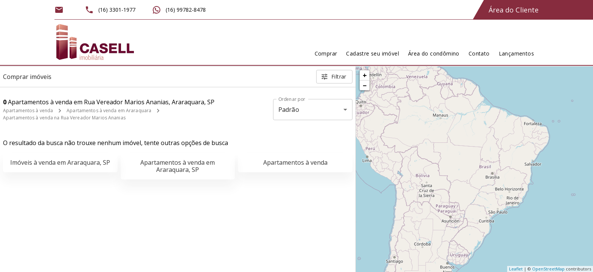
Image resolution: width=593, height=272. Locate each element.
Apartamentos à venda (28, 110)
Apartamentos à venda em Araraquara (109, 110)
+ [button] (365, 75)
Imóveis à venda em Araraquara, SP (60, 162)
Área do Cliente (514, 9)
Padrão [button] (288, 109)
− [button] (364, 85)
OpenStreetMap (548, 269)
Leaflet (516, 269)
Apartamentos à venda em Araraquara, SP (177, 166)
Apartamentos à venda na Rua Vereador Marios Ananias (64, 117)
